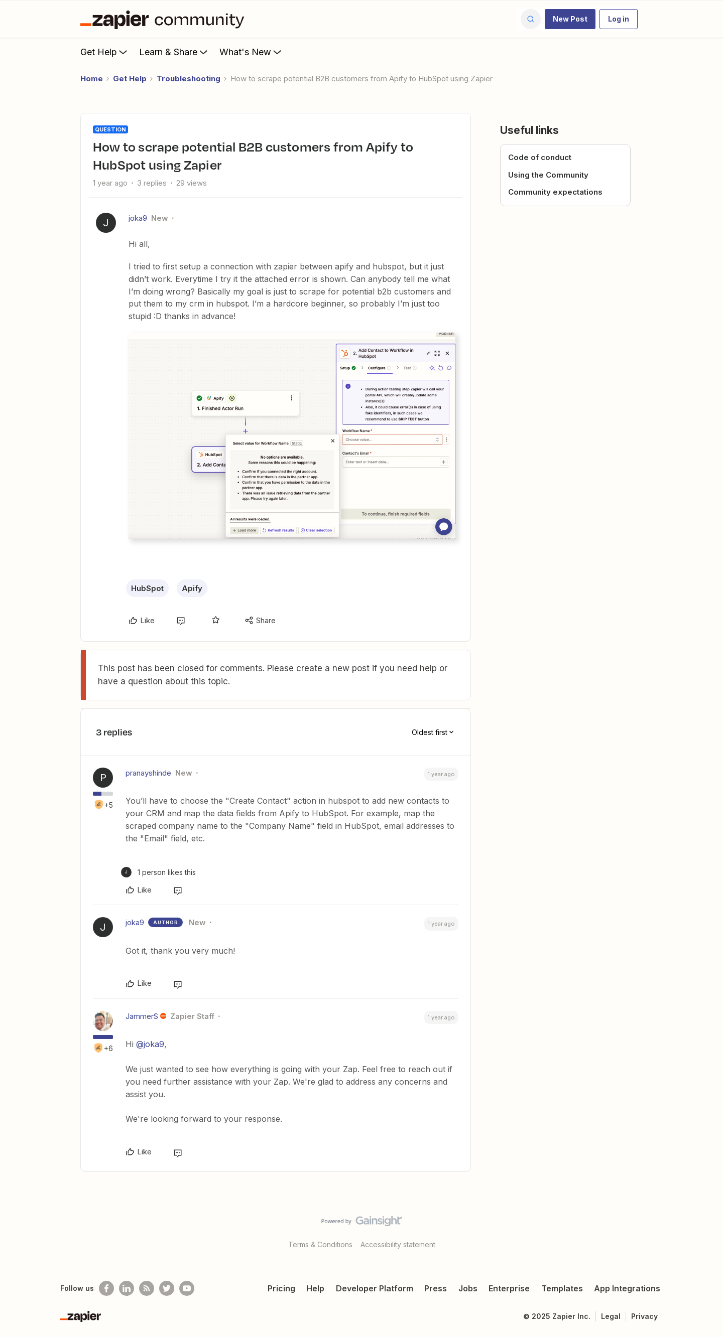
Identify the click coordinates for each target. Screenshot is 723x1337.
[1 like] (158, 872)
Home (91, 78)
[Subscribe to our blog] (146, 1288)
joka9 (138, 218)
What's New (251, 52)
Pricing (281, 1288)
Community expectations (555, 192)
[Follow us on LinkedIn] (126, 1288)
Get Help (104, 52)
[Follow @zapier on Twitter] (166, 1288)
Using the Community (548, 175)
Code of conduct (539, 157)
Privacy (644, 1316)
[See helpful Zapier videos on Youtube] (186, 1288)
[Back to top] (703, 1230)
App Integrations (627, 1288)
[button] (570, 19)
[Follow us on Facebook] (106, 1288)
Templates (562, 1288)
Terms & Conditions (320, 1244)
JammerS (142, 1016)
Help (315, 1288)
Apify (192, 588)
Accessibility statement (397, 1244)
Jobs (467, 1288)
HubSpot (147, 588)
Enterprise (509, 1288)
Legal (611, 1316)
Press (435, 1288)
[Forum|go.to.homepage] (164, 19)
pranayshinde (148, 773)
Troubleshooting (188, 78)
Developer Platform (374, 1288)
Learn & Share (174, 52)
